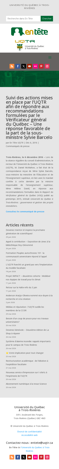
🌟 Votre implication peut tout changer (25, 352)
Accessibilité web (29, 435)
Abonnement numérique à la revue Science (26, 383)
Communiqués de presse (18, 146)
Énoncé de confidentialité (29, 431)
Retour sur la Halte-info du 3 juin (21, 287)
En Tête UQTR (16, 142)
